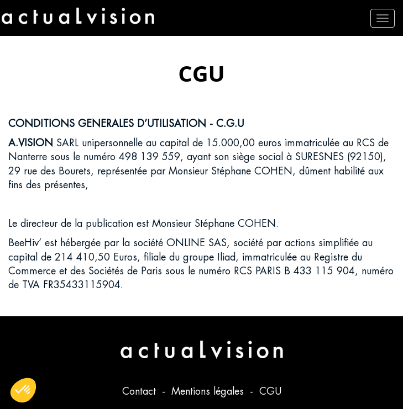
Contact (140, 391)
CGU (270, 391)
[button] (23, 390)
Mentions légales (209, 391)
